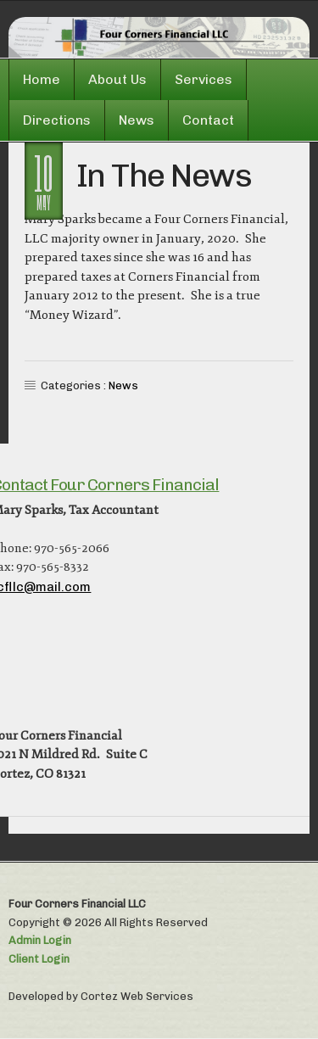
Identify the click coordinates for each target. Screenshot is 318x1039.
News (136, 120)
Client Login (39, 958)
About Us (117, 79)
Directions (57, 120)
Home (41, 79)
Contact (208, 120)
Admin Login (39, 940)
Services (203, 79)
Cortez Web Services (137, 996)
